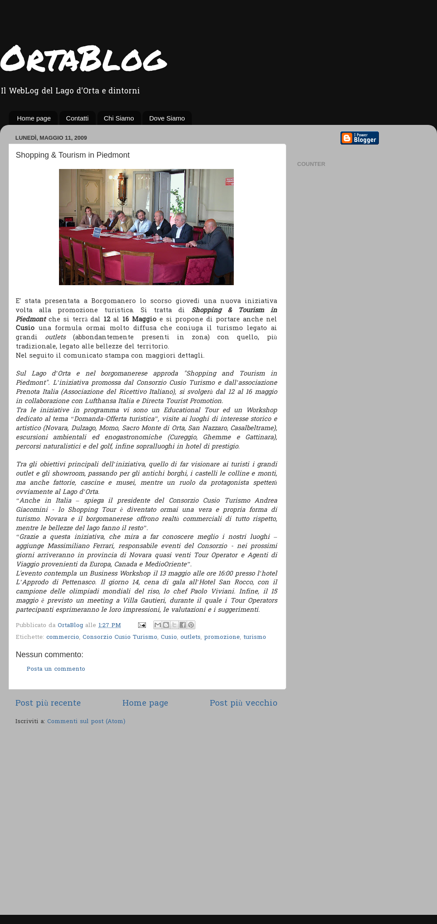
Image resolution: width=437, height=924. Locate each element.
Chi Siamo (119, 118)
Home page (34, 118)
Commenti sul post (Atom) (86, 721)
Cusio (169, 637)
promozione (222, 637)
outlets (190, 637)
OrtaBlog (83, 57)
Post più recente (48, 704)
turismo (254, 637)
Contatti (77, 118)
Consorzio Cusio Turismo (120, 637)
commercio (62, 637)
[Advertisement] (82, 821)
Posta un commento (56, 669)
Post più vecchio (243, 704)
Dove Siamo (167, 118)
